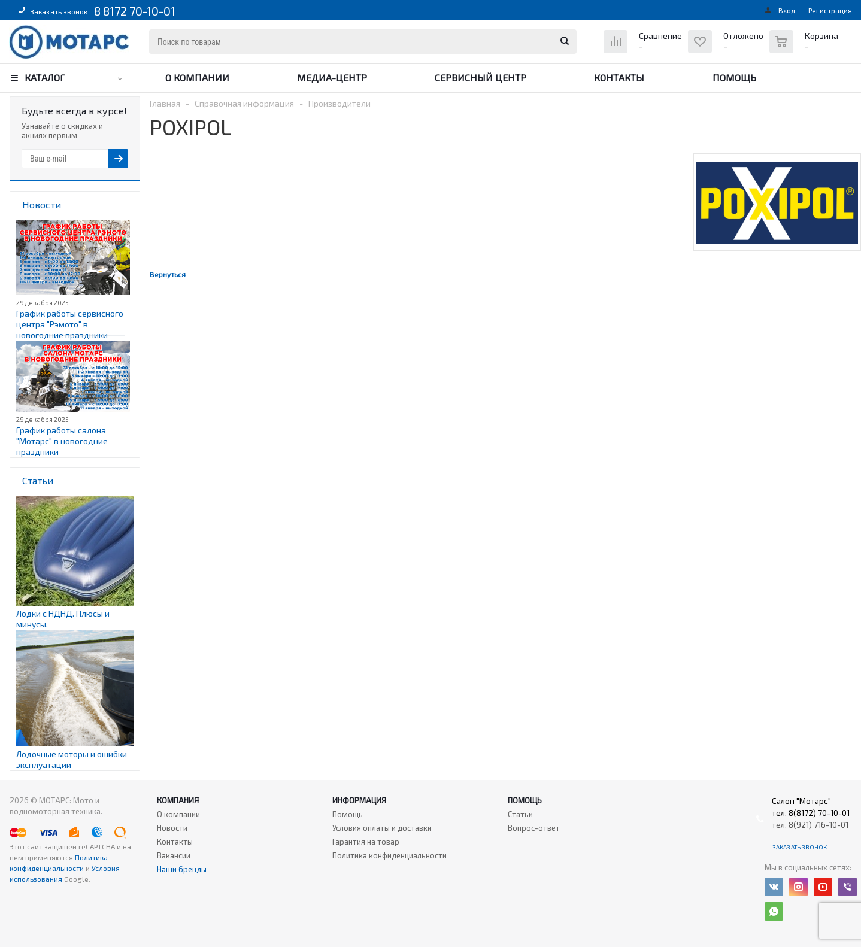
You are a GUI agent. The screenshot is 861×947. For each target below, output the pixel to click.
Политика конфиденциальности (389, 855)
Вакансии (173, 855)
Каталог (45, 77)
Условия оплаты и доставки (382, 828)
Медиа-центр (332, 77)
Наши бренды (182, 869)
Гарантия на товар (365, 841)
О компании (197, 77)
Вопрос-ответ (534, 828)
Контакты (619, 77)
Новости (172, 828)
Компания (178, 800)
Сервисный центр (480, 77)
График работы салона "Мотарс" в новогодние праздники (62, 441)
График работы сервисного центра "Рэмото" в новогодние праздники (69, 324)
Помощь (734, 77)
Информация (359, 800)
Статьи (520, 814)
